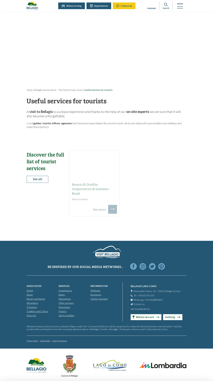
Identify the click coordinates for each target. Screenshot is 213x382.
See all (37, 180)
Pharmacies (64, 307)
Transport (32, 307)
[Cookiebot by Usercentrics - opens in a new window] (21, 375)
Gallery (172, 316)
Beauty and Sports (36, 298)
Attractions (32, 302)
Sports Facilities (66, 315)
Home (30, 89)
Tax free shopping (99, 298)
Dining (30, 290)
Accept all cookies (185, 335)
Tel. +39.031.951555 (143, 295)
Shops (30, 294)
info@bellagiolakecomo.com (62, 354)
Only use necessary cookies (185, 357)
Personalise (185, 346)
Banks (62, 294)
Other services (66, 302)
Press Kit (31, 315)
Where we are (146, 316)
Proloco (62, 311)
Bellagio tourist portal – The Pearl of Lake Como (58, 89)
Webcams (95, 290)
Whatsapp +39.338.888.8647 (148, 299)
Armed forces (65, 290)
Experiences (99, 5)
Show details (51, 375)
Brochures (96, 294)
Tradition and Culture (37, 311)
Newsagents (65, 298)
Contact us (125, 5)
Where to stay (72, 5)
